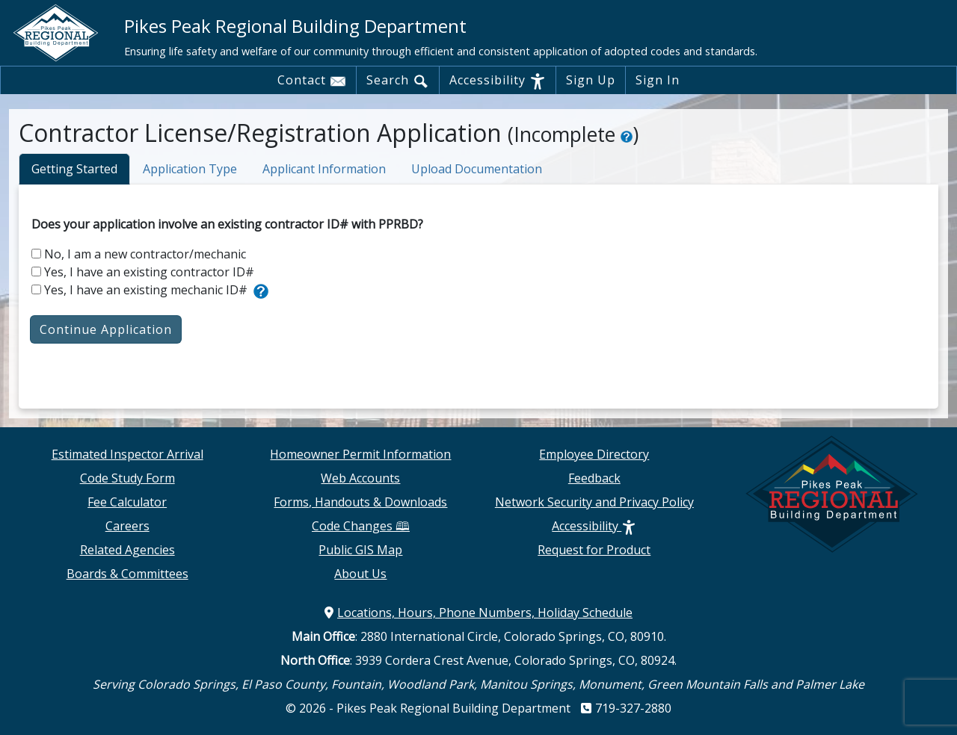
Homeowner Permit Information (360, 454)
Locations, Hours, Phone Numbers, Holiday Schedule (478, 612)
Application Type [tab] (190, 169)
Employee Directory (594, 454)
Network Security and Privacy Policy (594, 502)
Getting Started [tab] (74, 169)
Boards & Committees (127, 573)
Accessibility (497, 81)
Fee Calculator (127, 502)
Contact (311, 81)
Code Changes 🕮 (361, 526)
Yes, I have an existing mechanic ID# (139, 290)
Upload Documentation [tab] (476, 169)
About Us (360, 573)
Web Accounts (360, 478)
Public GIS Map (360, 550)
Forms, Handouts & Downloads (360, 502)
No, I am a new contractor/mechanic (138, 254)
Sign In (658, 80)
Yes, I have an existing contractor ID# (142, 272)
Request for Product (594, 550)
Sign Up (590, 80)
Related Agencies (127, 550)
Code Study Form (127, 478)
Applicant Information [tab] (324, 169)
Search (397, 81)
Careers (127, 526)
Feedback (594, 478)
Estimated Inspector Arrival (127, 454)
